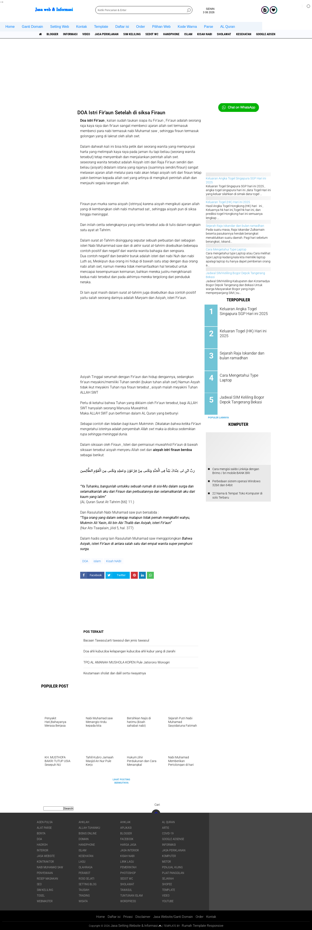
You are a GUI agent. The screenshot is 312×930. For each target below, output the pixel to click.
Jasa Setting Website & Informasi (134, 926)
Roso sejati (86, 878)
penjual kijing (172, 867)
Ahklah (84, 822)
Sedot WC (153, 34)
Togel (41, 895)
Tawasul (126, 890)
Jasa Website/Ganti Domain (173, 917)
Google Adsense (269, 34)
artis (165, 827)
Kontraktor (45, 861)
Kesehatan (246, 34)
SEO (39, 884)
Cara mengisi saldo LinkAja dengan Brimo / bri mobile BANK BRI (235, 470)
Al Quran (168, 822)
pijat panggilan (173, 873)
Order (140, 26)
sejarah (168, 878)
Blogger (52, 34)
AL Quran (227, 26)
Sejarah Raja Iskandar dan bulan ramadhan (235, 225)
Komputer (169, 856)
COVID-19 (168, 833)
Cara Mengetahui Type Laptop (226, 249)
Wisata (83, 901)
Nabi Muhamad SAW (50, 867)
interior (42, 850)
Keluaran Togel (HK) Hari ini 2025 (228, 202)
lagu (82, 861)
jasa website (46, 856)
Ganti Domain (32, 26)
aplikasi (126, 827)
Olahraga (86, 867)
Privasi (128, 917)
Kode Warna (187, 26)
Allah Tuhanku (89, 827)
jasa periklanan (107, 34)
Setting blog (87, 884)
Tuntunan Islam (131, 895)
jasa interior (129, 850)
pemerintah (128, 867)
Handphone (173, 34)
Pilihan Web (161, 26)
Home (10, 26)
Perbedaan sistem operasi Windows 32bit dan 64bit (236, 482)
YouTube (168, 901)
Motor (166, 861)
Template (101, 26)
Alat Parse (44, 827)
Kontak (81, 26)
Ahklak (125, 822)
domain (84, 839)
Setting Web (59, 26)
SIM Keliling (133, 34)
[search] (143, 10)
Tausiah (84, 890)
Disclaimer (142, 917)
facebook (126, 839)
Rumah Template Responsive (202, 926)
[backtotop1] (160, 926)
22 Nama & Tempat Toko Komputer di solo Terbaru (237, 494)
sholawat (226, 34)
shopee (167, 884)
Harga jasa (128, 844)
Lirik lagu (127, 861)
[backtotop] (156, 813)
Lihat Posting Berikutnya (121, 781)
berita (41, 833)
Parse (208, 26)
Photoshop (128, 873)
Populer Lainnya (218, 416)
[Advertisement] (156, 73)
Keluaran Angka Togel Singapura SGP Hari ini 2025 (242, 311)
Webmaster (45, 901)
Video (87, 34)
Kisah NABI (206, 34)
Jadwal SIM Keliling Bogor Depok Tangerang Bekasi (241, 399)
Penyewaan (45, 873)
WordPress (128, 901)
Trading (84, 895)
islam (190, 34)
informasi (70, 34)
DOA (85, 561)
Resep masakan (47, 878)
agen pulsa (45, 822)
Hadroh (42, 844)
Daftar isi (122, 26)
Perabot (84, 873)
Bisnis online (88, 833)
